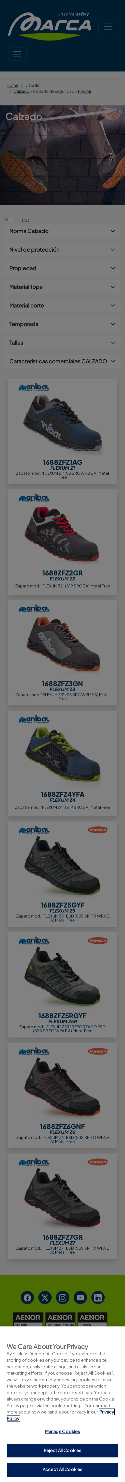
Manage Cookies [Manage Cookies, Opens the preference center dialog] (62, 1463)
